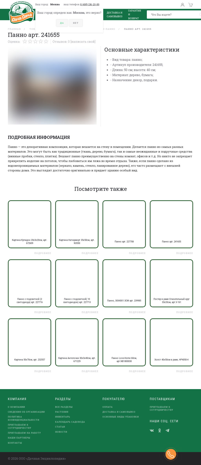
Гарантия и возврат (134, 14)
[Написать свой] (82, 41)
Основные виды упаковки (120, 416)
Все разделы (64, 406)
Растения (61, 411)
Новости (61, 431)
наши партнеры (19, 437)
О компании (16, 406)
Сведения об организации (26, 411)
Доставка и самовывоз (118, 411)
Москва (55, 4)
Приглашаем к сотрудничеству (19, 426)
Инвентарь (62, 416)
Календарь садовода (70, 421)
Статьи (60, 426)
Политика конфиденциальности (23, 418)
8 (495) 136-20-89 (89, 4)
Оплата (107, 406)
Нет (76, 22)
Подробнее (42, 253)
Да (62, 22)
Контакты (15, 442)
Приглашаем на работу (24, 432)
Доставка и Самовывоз (114, 14)
